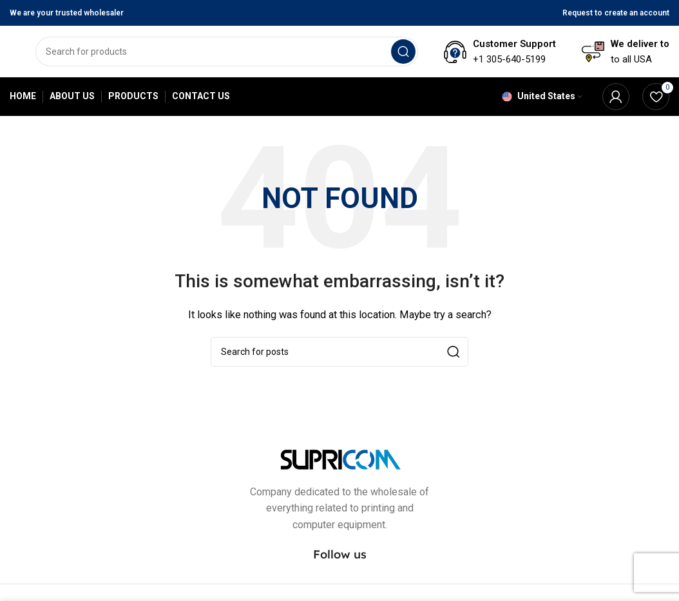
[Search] (226, 51)
